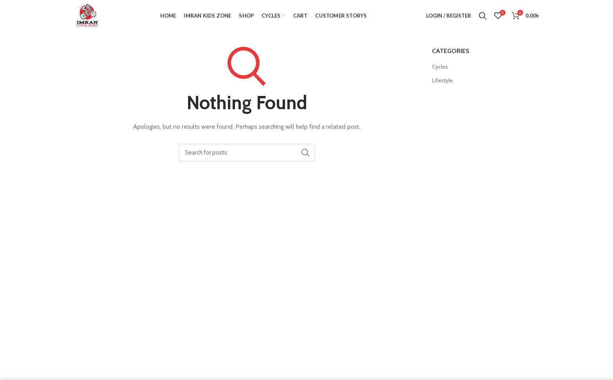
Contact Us (407, 239)
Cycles (440, 66)
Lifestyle (442, 80)
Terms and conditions (421, 298)
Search (305, 153)
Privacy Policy (410, 283)
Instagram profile (415, 225)
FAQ (398, 268)
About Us (405, 254)
